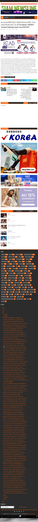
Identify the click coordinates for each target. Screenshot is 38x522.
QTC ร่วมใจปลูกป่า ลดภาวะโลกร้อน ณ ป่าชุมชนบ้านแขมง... (15, 385)
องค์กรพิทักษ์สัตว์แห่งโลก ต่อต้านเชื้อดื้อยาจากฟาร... (13, 454)
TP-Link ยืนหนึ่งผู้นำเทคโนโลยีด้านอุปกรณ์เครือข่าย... (14, 414)
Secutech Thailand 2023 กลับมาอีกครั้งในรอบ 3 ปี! (13, 461)
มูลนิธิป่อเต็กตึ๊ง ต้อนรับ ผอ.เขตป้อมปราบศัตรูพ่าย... (13, 412)
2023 (3, 312)
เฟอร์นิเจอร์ (11, 296)
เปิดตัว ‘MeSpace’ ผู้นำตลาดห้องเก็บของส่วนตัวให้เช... (14, 430)
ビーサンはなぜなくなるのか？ (14, 236)
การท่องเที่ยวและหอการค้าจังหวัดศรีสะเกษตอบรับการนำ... (15, 336)
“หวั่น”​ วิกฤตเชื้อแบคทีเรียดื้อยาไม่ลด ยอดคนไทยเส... (13, 359)
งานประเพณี (26, 275)
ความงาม (11, 273)
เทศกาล (13, 280)
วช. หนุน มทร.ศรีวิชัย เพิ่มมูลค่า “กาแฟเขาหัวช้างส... (14, 332)
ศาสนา (2, 289)
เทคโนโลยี (23, 266)
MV (2, 268)
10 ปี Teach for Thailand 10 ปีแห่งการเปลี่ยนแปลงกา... (14, 352)
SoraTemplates (18, 513)
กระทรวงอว (27, 280)
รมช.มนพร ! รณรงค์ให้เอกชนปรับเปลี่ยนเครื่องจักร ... (14, 465)
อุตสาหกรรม (25, 282)
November (5, 316)
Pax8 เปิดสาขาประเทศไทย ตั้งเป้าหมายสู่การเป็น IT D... (14, 476)
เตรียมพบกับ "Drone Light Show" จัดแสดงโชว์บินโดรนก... (15, 341)
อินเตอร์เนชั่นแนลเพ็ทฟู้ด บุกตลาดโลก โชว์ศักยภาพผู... (14, 482)
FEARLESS (10, 231)
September (5, 497)
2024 (3, 311)
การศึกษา (27, 259)
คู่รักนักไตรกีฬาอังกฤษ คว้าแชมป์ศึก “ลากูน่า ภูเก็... (13, 367)
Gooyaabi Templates (31, 513)
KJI (9, 513)
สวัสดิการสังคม (16, 282)
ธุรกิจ (27, 261)
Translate (23, 507)
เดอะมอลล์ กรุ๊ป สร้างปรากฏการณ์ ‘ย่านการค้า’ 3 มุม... (14, 409)
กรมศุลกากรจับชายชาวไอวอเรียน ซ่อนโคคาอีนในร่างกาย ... (15, 390)
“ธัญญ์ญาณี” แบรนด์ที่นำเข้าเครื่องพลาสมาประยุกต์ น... (14, 427)
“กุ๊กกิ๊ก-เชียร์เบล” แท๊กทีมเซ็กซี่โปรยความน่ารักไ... (13, 407)
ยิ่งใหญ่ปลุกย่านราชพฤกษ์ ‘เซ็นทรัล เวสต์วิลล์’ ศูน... (13, 396)
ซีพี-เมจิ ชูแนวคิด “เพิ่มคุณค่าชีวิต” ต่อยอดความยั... (13, 392)
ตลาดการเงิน (3, 273)
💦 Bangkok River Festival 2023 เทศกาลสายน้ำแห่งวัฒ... (14, 346)
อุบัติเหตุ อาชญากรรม (11, 275)
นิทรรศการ (27, 294)
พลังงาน (29, 287)
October (5, 495)
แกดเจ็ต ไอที (31, 266)
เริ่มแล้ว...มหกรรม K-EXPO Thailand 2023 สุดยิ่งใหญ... (14, 420)
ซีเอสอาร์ (19, 261)
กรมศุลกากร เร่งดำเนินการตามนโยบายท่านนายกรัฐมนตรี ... (15, 421)
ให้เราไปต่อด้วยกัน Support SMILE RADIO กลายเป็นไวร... (15, 368)
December (5, 314)
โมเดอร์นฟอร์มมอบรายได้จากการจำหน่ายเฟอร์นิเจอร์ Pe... (15, 438)
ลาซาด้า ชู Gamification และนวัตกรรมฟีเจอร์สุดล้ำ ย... (14, 472)
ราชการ (2, 256)
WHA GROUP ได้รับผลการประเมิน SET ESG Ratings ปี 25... (15, 434)
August (5, 498)
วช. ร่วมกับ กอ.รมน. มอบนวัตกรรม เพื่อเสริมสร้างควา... (14, 423)
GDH (28, 273)
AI (19, 275)
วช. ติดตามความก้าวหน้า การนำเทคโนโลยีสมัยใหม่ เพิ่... (14, 334)
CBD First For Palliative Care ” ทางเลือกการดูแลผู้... (13, 319)
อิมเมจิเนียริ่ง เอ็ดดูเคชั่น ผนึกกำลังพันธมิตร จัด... (13, 317)
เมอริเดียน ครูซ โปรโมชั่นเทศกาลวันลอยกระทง (12, 410)
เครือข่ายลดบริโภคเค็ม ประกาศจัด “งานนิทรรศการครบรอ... (15, 398)
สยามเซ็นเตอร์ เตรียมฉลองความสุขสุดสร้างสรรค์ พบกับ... (15, 449)
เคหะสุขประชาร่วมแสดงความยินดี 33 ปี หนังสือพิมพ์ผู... (14, 403)
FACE (9, 219)
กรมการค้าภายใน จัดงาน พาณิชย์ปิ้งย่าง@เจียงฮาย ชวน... (15, 339)
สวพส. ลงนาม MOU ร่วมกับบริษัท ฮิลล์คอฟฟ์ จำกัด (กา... (14, 467)
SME (17, 289)
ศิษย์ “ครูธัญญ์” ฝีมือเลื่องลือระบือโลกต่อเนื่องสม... (13, 443)
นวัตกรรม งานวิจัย (11, 256)
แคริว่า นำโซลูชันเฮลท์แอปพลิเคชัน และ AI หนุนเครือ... (14, 447)
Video (23, 287)
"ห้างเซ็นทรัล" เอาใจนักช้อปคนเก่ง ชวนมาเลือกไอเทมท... (14, 363)
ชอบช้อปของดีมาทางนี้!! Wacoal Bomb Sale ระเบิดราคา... (14, 485)
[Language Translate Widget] (7, 507)
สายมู (10, 294)
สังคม (20, 256)
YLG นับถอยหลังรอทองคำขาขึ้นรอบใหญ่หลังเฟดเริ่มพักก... (15, 456)
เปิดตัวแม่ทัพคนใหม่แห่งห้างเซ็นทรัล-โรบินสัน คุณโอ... (14, 452)
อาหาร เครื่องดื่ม (18, 259)
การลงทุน (2, 282)
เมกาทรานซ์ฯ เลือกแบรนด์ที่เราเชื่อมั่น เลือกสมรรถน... (14, 471)
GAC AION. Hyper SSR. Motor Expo (10, 337)
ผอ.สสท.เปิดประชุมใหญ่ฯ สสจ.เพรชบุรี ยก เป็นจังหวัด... (14, 372)
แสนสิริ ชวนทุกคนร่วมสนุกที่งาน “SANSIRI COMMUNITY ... (15, 445)
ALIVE (9, 242)
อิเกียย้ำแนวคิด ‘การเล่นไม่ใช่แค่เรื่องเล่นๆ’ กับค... (13, 451)
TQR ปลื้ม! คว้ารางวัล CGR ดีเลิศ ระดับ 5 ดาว (12, 478)
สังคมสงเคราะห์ (9, 266)
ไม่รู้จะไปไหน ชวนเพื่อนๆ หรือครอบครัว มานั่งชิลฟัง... (14, 345)
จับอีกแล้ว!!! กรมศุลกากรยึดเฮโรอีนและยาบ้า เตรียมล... (14, 432)
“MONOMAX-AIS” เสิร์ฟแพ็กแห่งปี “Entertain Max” (13, 474)
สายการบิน (16, 287)
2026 (3, 307)
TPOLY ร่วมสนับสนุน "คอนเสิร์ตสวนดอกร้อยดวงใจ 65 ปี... (15, 458)
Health (19, 280)
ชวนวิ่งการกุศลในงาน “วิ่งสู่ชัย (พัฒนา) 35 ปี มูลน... (13, 487)
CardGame (19, 296)
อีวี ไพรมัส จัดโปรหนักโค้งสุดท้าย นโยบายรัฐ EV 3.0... (14, 354)
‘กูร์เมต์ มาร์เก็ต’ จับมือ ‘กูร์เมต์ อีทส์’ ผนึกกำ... (12, 394)
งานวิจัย (13, 268)
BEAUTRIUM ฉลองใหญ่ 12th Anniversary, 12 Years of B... (15, 469)
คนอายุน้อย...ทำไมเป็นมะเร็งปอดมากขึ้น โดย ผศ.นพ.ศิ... (14, 405)
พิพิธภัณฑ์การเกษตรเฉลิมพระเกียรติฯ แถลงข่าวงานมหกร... (15, 401)
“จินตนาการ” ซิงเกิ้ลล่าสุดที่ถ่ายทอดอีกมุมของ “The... (13, 418)
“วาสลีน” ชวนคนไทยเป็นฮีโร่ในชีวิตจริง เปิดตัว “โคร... (14, 480)
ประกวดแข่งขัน (21, 268)
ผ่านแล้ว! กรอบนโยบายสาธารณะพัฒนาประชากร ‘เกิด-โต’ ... (15, 376)
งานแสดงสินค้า (30, 268)
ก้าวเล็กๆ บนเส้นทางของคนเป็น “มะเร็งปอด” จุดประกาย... (15, 436)
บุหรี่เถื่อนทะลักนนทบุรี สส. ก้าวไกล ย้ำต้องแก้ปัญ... (13, 440)
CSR (2, 266)
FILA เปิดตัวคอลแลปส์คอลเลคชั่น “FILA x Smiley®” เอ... (14, 387)
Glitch (9, 213)
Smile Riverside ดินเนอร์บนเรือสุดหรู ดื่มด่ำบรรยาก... (13, 491)
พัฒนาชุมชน (3, 294)
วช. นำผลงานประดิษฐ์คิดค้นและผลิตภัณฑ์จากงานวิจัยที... (15, 348)
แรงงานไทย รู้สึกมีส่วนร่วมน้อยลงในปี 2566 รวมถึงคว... (14, 429)
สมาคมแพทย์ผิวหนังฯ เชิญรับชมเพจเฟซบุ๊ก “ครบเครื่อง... (14, 365)
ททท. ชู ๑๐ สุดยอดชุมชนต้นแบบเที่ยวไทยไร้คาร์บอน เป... (14, 357)
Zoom (22, 289)
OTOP (21, 294)
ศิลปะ (9, 282)
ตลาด (7, 268)
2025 (3, 309)
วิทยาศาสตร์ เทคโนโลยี (27, 254)
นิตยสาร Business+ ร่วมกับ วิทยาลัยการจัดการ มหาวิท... (14, 350)
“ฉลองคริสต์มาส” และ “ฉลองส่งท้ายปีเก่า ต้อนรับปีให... (14, 378)
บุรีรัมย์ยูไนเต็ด (3, 296)
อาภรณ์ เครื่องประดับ (20, 273)
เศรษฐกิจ (10, 259)
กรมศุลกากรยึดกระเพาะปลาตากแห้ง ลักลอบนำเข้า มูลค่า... (15, 388)
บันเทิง (10, 254)
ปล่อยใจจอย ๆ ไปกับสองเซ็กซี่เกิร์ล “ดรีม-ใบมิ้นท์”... (13, 328)
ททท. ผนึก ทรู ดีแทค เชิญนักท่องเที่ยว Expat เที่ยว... (13, 370)
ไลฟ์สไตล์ (3, 254)
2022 (3, 501)
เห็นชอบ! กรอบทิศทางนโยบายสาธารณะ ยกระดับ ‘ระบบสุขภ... (16, 361)
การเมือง (2, 275)
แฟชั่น (15, 294)
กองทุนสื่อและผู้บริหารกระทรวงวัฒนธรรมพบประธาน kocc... (15, 425)
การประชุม (9, 287)
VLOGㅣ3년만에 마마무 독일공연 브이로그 (16, 225)
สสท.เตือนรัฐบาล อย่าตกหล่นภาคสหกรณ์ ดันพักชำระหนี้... (15, 493)
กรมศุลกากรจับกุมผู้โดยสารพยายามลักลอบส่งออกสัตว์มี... (14, 383)
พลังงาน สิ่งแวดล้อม (4, 280)
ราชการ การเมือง (28, 256)
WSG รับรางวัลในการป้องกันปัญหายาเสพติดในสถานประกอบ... (16, 323)
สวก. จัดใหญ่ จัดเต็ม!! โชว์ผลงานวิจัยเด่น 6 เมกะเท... (14, 374)
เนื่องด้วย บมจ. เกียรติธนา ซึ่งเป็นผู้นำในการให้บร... (13, 356)
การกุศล (12, 261)
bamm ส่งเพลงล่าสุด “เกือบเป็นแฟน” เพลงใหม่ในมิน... (14, 416)
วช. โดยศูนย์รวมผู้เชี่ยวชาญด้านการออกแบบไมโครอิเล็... (14, 460)
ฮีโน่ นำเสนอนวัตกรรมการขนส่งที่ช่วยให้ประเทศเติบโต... (15, 483)
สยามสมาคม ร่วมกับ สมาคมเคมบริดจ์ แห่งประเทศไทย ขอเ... (15, 489)
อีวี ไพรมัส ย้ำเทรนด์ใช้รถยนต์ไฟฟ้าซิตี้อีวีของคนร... (13, 463)
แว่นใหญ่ (2, 301)
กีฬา (16, 266)
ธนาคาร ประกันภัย (30, 289)
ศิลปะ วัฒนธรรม (10, 289)
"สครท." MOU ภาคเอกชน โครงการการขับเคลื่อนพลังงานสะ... (15, 379)
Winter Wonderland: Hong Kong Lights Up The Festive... (14, 325)
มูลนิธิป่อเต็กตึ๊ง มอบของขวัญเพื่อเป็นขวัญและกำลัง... (14, 321)
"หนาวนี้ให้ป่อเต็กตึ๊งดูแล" (8, 381)
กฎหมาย (2, 287)
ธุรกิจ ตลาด (17, 254)
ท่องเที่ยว (2, 259)
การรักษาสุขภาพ (4, 261)
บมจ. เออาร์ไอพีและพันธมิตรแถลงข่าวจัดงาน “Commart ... (15, 399)
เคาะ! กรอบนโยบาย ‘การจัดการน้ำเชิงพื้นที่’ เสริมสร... (14, 343)
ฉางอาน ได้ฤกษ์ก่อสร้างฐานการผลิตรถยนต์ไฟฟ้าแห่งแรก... (15, 326)
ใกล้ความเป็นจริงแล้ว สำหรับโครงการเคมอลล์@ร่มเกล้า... (15, 441)
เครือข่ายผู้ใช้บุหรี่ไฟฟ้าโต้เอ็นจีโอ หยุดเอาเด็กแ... (13, 330)
